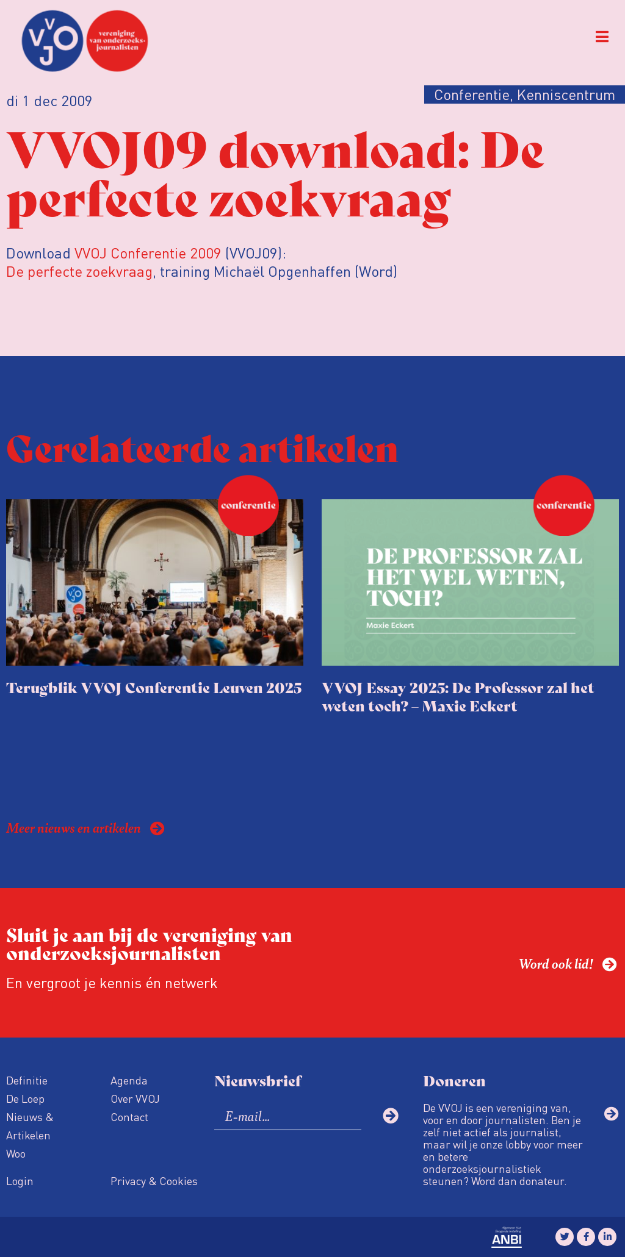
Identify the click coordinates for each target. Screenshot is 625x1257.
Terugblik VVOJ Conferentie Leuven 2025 (154, 686)
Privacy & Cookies (154, 1180)
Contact (129, 1116)
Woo (16, 1153)
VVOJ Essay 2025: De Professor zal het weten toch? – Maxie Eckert (458, 696)
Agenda (129, 1080)
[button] (602, 37)
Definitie (27, 1080)
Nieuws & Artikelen (30, 1125)
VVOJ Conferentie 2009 (148, 252)
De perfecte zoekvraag (79, 271)
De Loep (25, 1098)
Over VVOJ (135, 1098)
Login (20, 1180)
